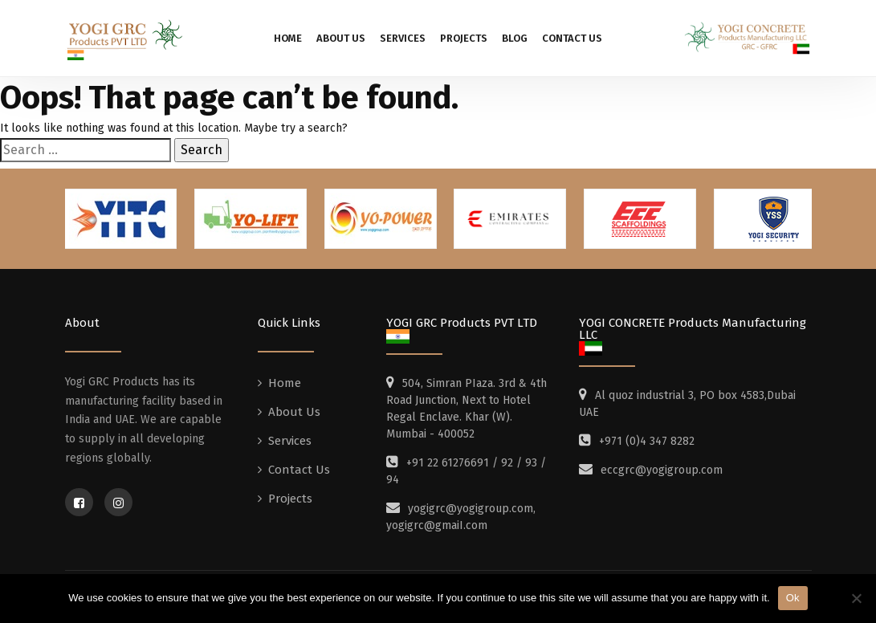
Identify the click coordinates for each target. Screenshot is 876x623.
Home (288, 38)
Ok (793, 598)
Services (403, 38)
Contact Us (572, 38)
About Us (340, 38)
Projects (463, 38)
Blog (515, 38)
